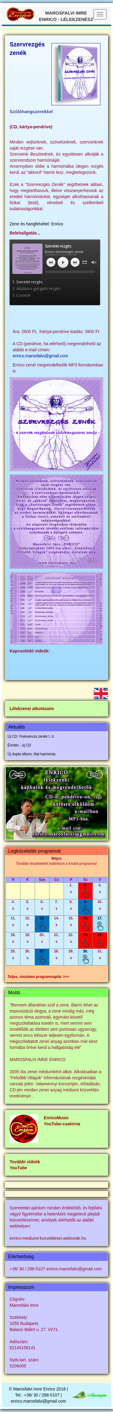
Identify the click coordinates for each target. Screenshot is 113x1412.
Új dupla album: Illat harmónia (31, 754)
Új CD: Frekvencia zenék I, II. (31, 736)
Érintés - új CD (19, 745)
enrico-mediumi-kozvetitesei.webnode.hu (48, 1238)
